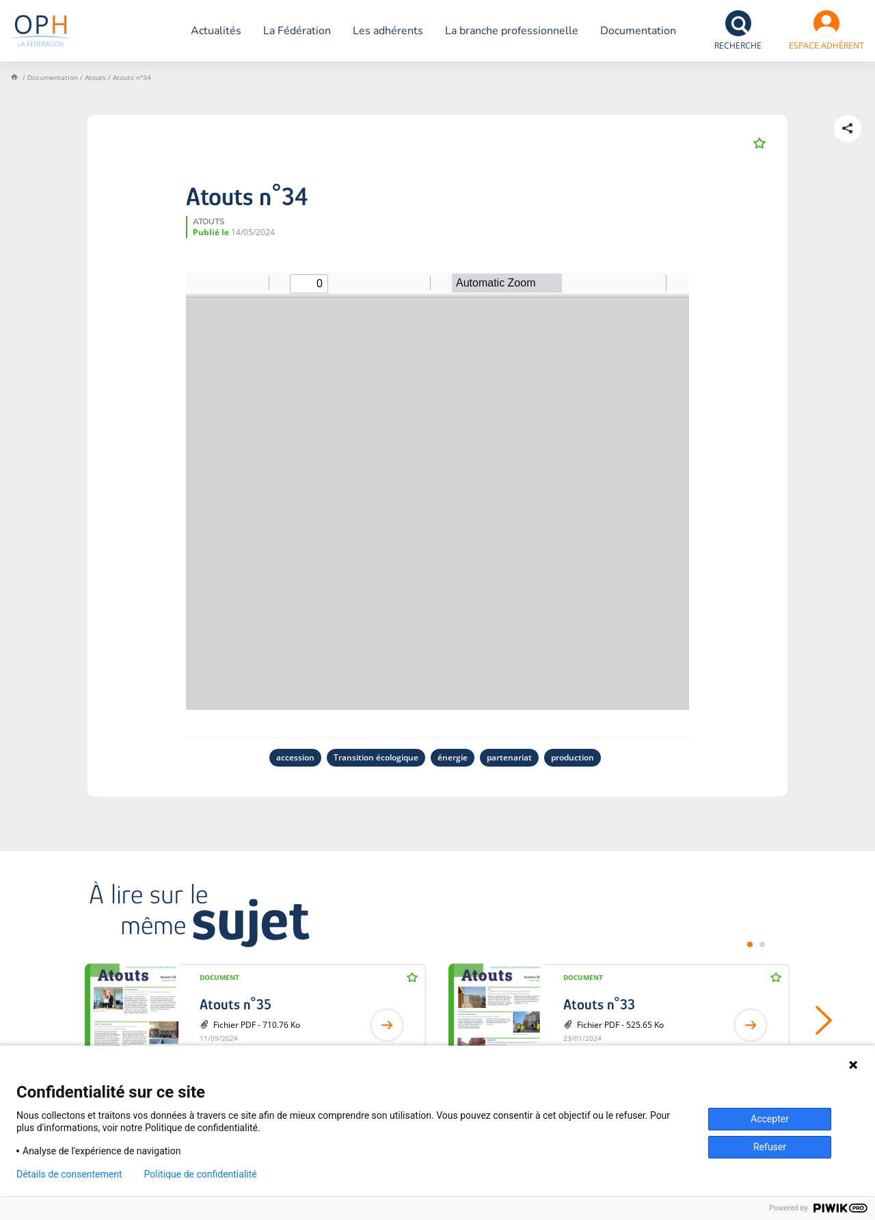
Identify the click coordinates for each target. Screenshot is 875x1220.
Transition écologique (376, 757)
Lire (387, 1025)
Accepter (770, 1118)
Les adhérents (388, 30)
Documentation (638, 30)
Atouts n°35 (235, 1004)
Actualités (216, 30)
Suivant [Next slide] (814, 1020)
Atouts (95, 77)
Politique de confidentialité (200, 1174)
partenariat (509, 757)
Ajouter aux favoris (759, 143)
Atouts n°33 (599, 1004)
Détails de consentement (69, 1174)
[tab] (750, 944)
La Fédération (297, 30)
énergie (453, 757)
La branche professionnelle (511, 30)
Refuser (769, 1146)
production (572, 757)
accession (295, 757)
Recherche (738, 45)
